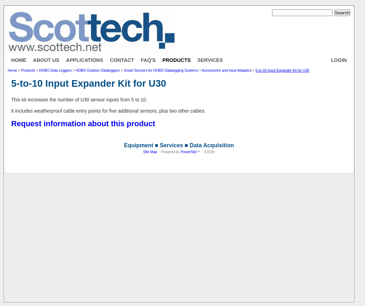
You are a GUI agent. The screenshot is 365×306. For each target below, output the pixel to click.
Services (210, 60)
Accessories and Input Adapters (226, 70)
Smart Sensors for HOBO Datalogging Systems (161, 70)
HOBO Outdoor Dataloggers (98, 70)
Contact (122, 60)
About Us (46, 60)
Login (339, 60)
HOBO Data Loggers (55, 70)
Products (176, 60)
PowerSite (189, 152)
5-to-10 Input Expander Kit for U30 (282, 70)
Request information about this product (83, 123)
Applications (84, 60)
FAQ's (148, 60)
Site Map (150, 152)
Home (18, 60)
